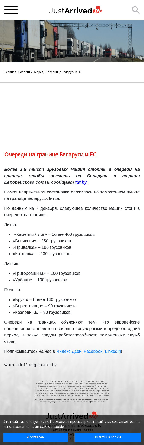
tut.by (81, 182)
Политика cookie (107, 437)
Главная (10, 72)
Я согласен (35, 437)
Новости (24, 72)
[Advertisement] (72, 113)
